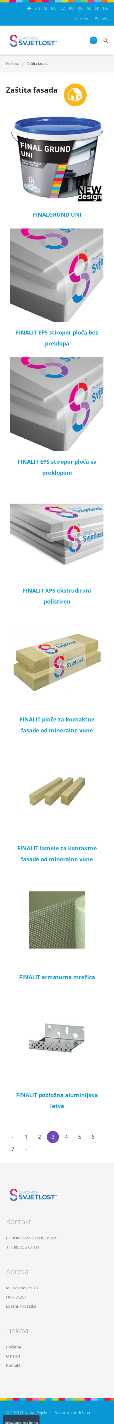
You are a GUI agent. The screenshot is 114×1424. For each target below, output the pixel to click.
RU (71, 8)
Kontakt (101, 18)
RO (80, 8)
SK (97, 8)
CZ (62, 8)
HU (54, 8)
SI (45, 8)
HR (28, 8)
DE (105, 8)
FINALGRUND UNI (57, 214)
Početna (12, 63)
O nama (81, 18)
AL (89, 8)
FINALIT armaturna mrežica (57, 977)
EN (37, 8)
